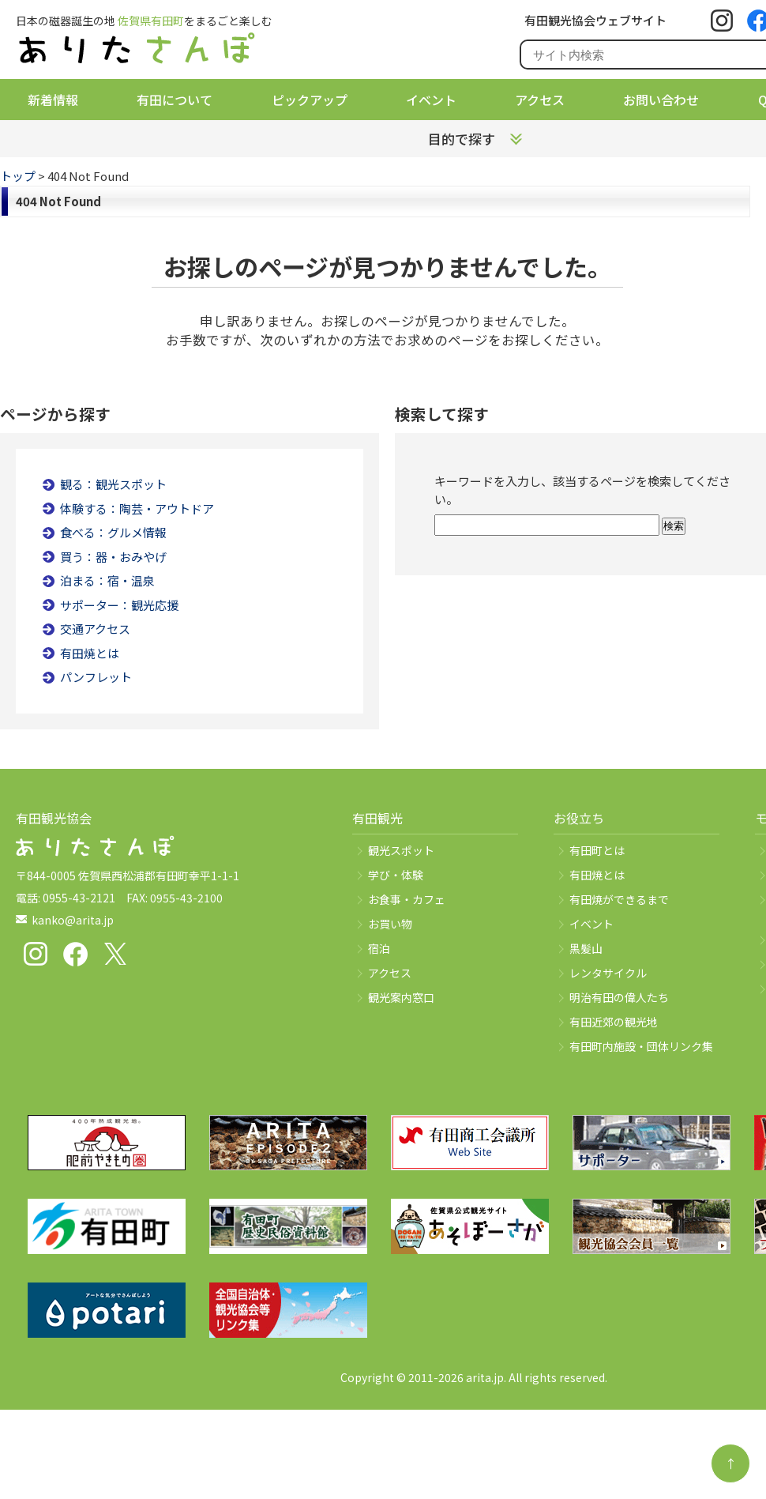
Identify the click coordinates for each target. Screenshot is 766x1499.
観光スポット (401, 850)
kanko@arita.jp (73, 920)
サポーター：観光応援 (119, 605)
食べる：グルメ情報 (113, 532)
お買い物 (390, 924)
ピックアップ (309, 99)
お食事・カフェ (406, 899)
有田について (174, 99)
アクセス (540, 99)
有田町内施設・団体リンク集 (641, 1046)
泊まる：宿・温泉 (107, 580)
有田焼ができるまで (619, 899)
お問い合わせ (661, 99)
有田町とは (597, 850)
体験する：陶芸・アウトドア (137, 508)
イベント (431, 99)
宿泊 (379, 948)
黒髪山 (586, 948)
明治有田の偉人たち (619, 997)
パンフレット (96, 677)
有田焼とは (89, 653)
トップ (18, 176)
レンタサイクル (608, 973)
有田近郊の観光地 (613, 1022)
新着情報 (53, 99)
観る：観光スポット (113, 484)
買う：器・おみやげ (113, 556)
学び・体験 (395, 875)
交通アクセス (95, 628)
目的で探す (461, 139)
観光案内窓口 (401, 997)
